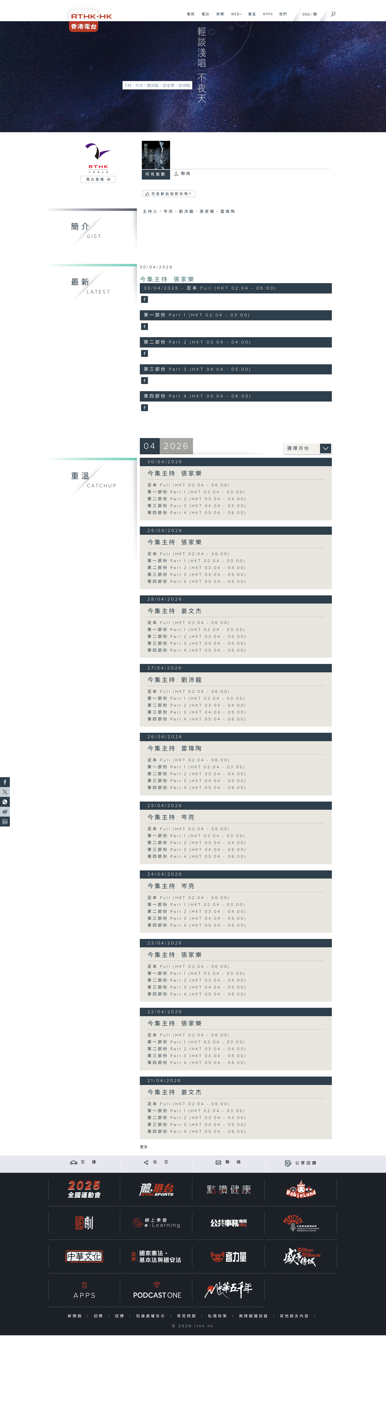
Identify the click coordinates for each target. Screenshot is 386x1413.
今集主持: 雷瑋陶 (175, 748)
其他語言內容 (296, 1316)
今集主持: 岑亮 (171, 817)
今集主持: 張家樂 (167, 279)
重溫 (250, 16)
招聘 (100, 1316)
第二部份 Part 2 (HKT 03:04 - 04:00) (197, 499)
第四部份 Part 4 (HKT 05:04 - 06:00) (197, 513)
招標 (121, 1316)
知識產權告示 (152, 1316)
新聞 (218, 16)
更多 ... (146, 1147)
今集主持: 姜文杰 (175, 611)
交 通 (89, 1162)
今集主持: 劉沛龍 (175, 680)
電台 (203, 16)
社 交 (161, 1162)
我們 (281, 16)
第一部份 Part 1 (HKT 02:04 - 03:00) (196, 492)
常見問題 (188, 1316)
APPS (266, 16)
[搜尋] (333, 12)
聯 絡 (233, 1162)
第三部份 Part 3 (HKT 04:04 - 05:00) (197, 506)
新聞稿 (76, 1316)
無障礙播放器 (255, 1316)
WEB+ (234, 16)
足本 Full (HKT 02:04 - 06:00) (188, 485)
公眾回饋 (306, 1163)
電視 (189, 16)
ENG (306, 14)
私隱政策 (219, 1316)
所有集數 (155, 174)
